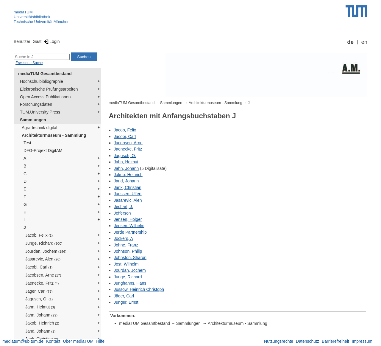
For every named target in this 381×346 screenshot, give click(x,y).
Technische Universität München (41, 21)
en (364, 42)
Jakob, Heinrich (42, 323)
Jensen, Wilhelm (129, 225)
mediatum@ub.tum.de (22, 341)
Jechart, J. (123, 206)
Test (27, 142)
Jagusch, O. (39, 299)
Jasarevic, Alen (42, 259)
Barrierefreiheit (335, 341)
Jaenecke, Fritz (42, 283)
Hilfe (100, 341)
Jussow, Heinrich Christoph (139, 289)
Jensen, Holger (128, 219)
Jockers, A (123, 238)
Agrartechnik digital (39, 127)
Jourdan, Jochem (45, 251)
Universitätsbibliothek (32, 17)
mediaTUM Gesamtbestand (45, 73)
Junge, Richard (44, 243)
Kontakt (53, 341)
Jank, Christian (127, 187)
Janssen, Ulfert (127, 193)
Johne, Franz (126, 245)
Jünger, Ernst (126, 302)
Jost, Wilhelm (126, 264)
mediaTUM (23, 12)
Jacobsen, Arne (43, 275)
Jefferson (122, 213)
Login (51, 41)
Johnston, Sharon (130, 257)
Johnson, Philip (128, 251)
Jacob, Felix (39, 235)
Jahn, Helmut (40, 307)
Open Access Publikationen (45, 96)
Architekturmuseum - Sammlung (54, 135)
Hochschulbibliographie (41, 81)
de (350, 42)
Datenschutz (307, 341)
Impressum (362, 341)
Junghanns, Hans (130, 283)
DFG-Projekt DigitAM (43, 150)
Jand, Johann (40, 331)
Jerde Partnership (130, 232)
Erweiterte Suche (29, 63)
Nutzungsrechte (278, 341)
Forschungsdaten (36, 104)
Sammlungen (33, 119)
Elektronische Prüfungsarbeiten (49, 89)
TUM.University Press (40, 112)
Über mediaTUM (78, 341)
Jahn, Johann (41, 315)
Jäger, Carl (39, 291)
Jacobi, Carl (38, 267)
